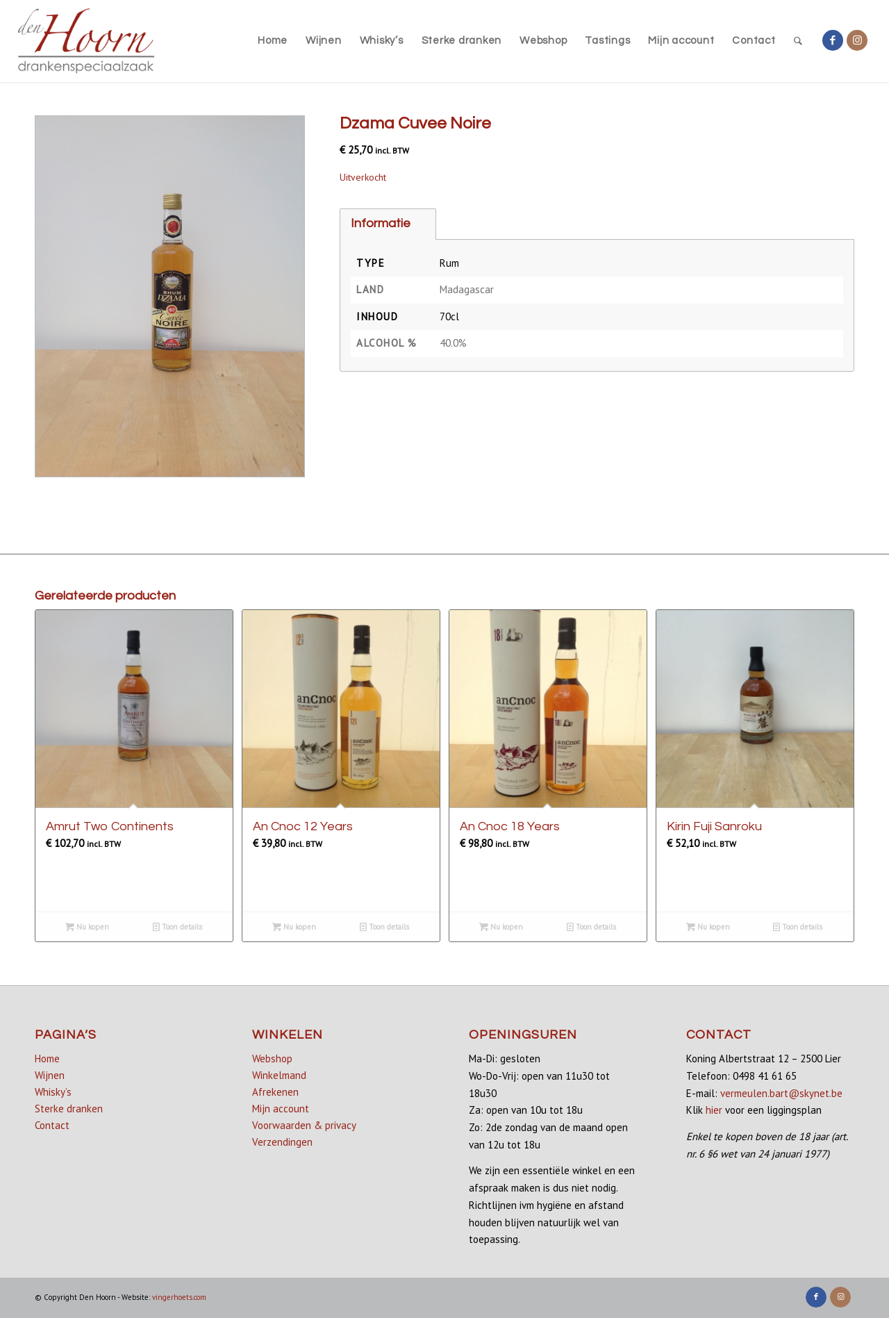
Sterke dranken (69, 1108)
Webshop (272, 1058)
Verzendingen (282, 1141)
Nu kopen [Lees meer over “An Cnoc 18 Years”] (501, 927)
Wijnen (50, 1075)
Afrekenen (275, 1091)
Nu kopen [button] (87, 927)
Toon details (177, 927)
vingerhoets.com (179, 1297)
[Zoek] (798, 41)
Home (47, 1058)
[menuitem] (273, 41)
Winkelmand (279, 1075)
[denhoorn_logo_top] (86, 41)
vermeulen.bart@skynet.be (781, 1093)
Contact (52, 1125)
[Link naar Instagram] (857, 40)
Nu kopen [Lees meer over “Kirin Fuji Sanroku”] (708, 927)
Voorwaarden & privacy (304, 1125)
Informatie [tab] (380, 223)
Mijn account (280, 1108)
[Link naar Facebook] (832, 40)
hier (714, 1110)
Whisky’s (53, 1091)
